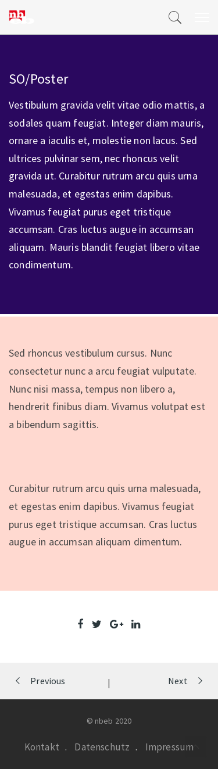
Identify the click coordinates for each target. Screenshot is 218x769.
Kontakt (41, 747)
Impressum (169, 747)
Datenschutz (102, 747)
